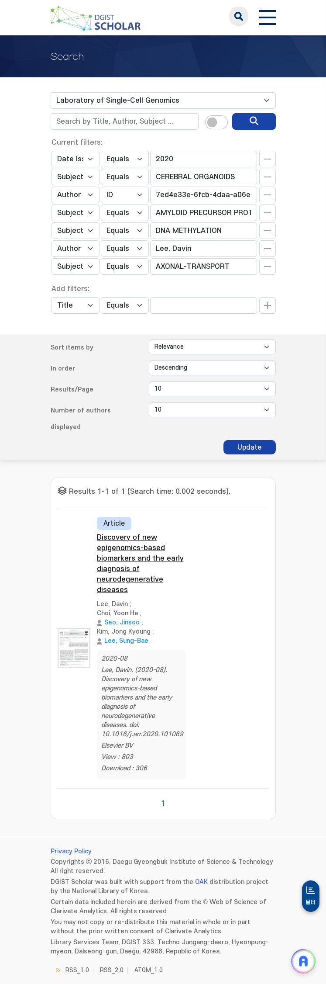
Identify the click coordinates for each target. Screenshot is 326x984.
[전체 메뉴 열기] (267, 16)
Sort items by (72, 347)
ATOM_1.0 (148, 970)
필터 (310, 902)
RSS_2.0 (112, 970)
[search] (254, 121)
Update (249, 447)
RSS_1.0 (77, 970)
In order (63, 368)
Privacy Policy (71, 851)
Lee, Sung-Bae (126, 640)
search (238, 16)
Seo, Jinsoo (122, 622)
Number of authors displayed (81, 419)
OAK (201, 882)
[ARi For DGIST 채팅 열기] (303, 961)
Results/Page (72, 389)
